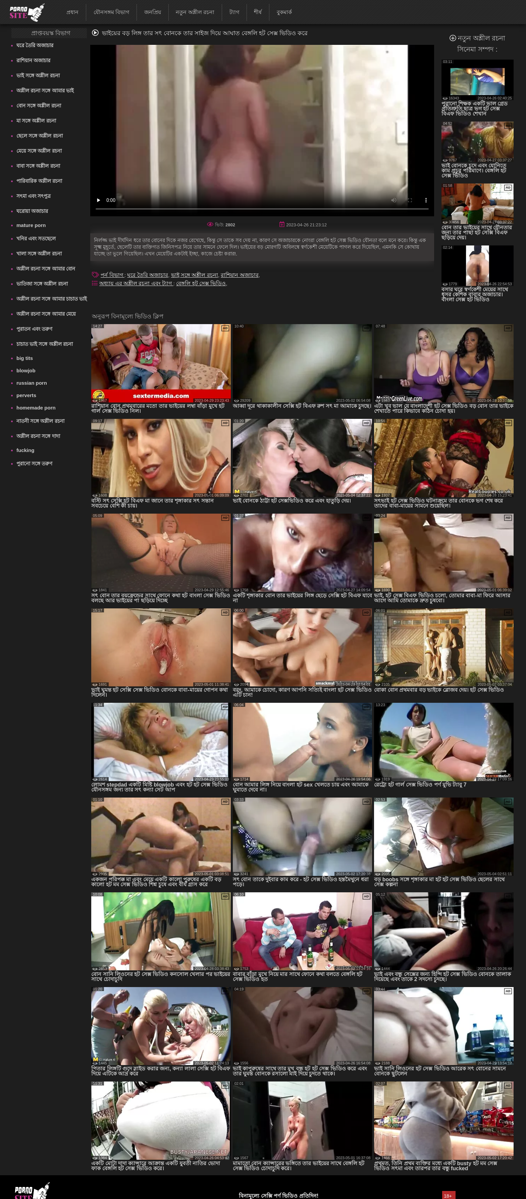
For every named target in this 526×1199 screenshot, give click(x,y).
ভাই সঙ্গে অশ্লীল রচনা (38, 75)
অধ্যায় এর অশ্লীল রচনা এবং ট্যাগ (136, 283)
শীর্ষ (258, 12)
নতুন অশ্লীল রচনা (195, 12)
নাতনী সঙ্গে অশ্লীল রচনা (40, 421)
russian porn (31, 383)
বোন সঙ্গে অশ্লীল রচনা (38, 105)
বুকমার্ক (284, 12)
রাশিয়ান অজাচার (33, 60)
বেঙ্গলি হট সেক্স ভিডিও (201, 283)
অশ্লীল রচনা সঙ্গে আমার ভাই (45, 90)
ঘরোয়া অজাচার (32, 211)
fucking (25, 450)
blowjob (26, 370)
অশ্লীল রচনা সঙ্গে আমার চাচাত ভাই (51, 299)
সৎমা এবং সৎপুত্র (33, 196)
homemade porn (36, 407)
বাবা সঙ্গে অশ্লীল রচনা (38, 166)
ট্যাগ (234, 12)
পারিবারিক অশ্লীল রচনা (39, 181)
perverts (26, 395)
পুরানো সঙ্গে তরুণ (34, 463)
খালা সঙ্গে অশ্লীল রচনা (39, 253)
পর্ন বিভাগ (112, 275)
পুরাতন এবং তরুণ (34, 329)
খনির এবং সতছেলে (36, 238)
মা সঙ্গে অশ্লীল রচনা (36, 121)
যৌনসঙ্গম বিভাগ (111, 12)
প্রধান (72, 12)
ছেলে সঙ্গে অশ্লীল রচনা (39, 136)
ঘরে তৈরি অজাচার (34, 45)
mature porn (31, 225)
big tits (24, 358)
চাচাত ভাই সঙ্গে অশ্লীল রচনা (44, 344)
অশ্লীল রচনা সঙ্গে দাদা (38, 436)
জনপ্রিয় (152, 12)
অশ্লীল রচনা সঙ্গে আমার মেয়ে (46, 314)
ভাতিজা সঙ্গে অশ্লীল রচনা (42, 284)
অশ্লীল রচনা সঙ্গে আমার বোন (45, 269)
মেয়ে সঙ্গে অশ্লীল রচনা (39, 151)
